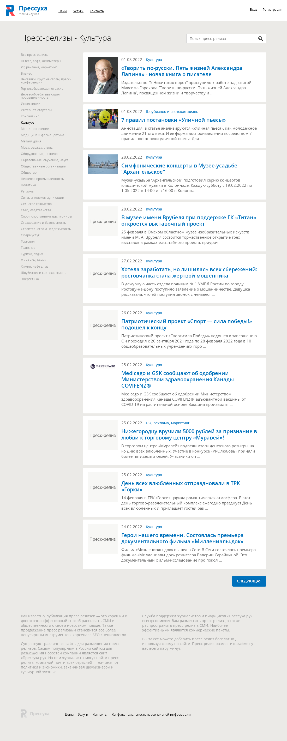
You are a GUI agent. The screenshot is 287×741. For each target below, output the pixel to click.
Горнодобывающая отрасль (42, 88)
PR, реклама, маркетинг (39, 67)
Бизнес (26, 73)
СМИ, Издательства (36, 210)
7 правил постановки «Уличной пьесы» (173, 120)
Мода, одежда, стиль (37, 147)
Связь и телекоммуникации (42, 197)
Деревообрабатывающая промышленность (40, 96)
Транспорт (29, 247)
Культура (27, 122)
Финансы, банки (33, 260)
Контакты (97, 11)
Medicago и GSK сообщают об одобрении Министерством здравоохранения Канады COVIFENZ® (177, 379)
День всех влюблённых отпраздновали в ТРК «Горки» (180, 486)
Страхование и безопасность (43, 222)
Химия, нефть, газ (35, 266)
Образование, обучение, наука (45, 159)
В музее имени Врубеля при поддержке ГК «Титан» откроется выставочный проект (188, 220)
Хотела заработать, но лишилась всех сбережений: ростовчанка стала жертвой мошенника (189, 272)
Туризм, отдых (32, 253)
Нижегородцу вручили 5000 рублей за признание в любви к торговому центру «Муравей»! (189, 434)
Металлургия (31, 141)
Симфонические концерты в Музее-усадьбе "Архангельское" (179, 168)
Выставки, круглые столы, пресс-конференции (46, 80)
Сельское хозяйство (36, 203)
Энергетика (30, 278)
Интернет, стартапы (36, 109)
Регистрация (273, 9)
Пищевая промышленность (42, 178)
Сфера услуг (30, 235)
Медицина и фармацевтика (42, 134)
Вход (253, 9)
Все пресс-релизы (34, 54)
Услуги (78, 11)
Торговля (28, 241)
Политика (28, 184)
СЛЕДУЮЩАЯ (249, 581)
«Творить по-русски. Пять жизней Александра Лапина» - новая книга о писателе (181, 71)
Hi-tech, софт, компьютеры (41, 60)
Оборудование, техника (39, 153)
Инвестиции (30, 103)
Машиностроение (35, 128)
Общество (29, 172)
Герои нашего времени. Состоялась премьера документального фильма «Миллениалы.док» (182, 538)
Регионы (27, 191)
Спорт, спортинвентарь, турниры (46, 216)
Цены (62, 11)
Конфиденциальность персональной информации (151, 714)
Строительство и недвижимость (46, 228)
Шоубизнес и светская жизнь (43, 272)
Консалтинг (30, 116)
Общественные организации (43, 166)
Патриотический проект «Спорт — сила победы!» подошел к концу (186, 324)
